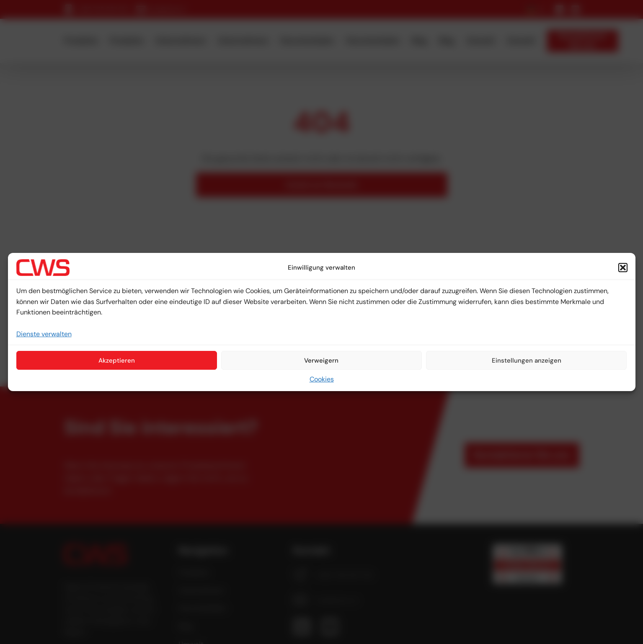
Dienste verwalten (44, 334)
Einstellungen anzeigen (526, 360)
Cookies (322, 379)
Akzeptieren (116, 360)
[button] (623, 267)
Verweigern (321, 360)
